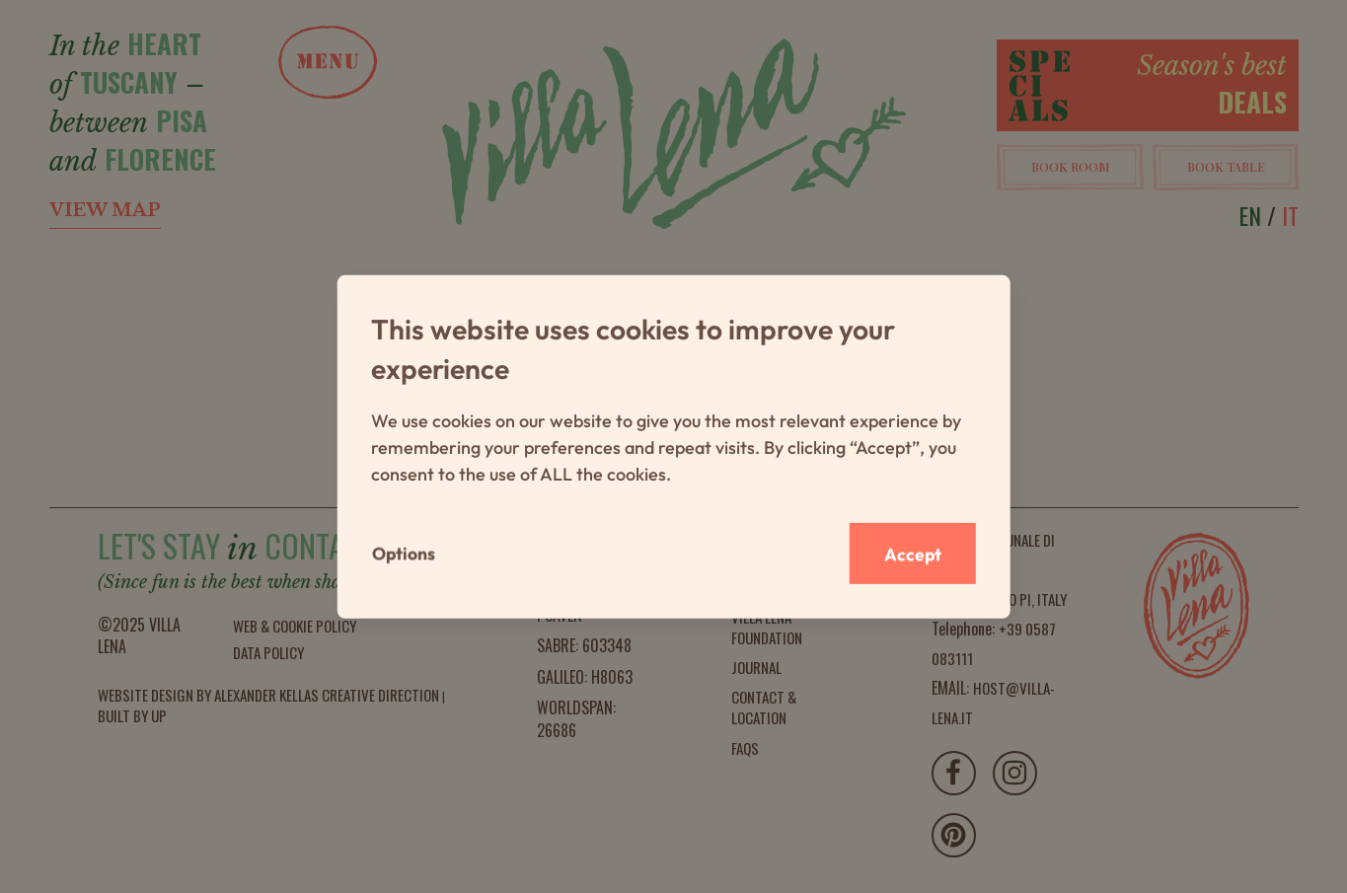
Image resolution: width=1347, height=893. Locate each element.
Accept (910, 553)
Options (404, 553)
